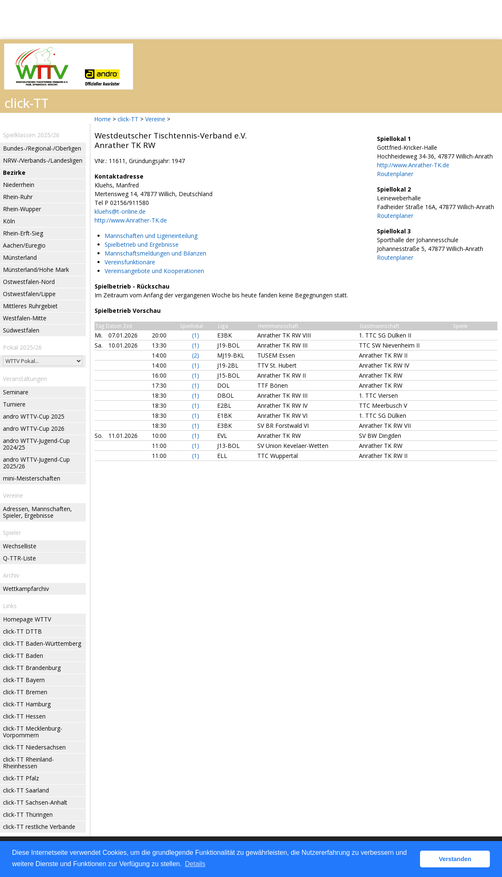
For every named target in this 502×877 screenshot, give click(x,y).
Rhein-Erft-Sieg (23, 233)
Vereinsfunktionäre (130, 262)
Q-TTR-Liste (19, 558)
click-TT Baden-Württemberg (42, 643)
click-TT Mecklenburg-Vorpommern (32, 731)
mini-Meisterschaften (31, 478)
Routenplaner (395, 174)
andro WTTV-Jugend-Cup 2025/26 (36, 462)
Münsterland (20, 257)
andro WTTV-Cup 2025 (33, 416)
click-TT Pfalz (21, 778)
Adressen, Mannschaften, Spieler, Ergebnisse (37, 512)
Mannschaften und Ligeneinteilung (151, 236)
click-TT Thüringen (28, 814)
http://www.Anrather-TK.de (131, 220)
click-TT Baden (23, 656)
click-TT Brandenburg (32, 668)
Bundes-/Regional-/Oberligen (42, 148)
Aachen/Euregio (24, 245)
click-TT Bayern (24, 680)
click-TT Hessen (24, 716)
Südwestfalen (21, 330)
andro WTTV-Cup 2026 (33, 428)
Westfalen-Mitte (24, 318)
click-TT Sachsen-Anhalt (35, 802)
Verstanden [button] (455, 859)
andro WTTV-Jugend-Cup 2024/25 (36, 444)
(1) (195, 335)
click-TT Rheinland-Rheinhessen (28, 762)
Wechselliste (19, 546)
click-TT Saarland (26, 790)
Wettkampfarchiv (26, 589)
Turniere (14, 404)
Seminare (15, 392)
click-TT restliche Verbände (39, 827)
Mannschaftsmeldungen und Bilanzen (155, 253)
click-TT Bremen (25, 692)
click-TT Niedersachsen (34, 747)
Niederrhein (18, 185)
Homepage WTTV (27, 619)
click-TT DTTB (22, 631)
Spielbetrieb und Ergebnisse (142, 244)
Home (102, 119)
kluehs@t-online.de (120, 211)
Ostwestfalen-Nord (29, 282)
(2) (195, 355)
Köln (9, 221)
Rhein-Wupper (22, 209)
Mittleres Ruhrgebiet (30, 306)
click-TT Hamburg (27, 704)
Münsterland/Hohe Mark (36, 270)
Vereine (155, 119)
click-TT (128, 119)
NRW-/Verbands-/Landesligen (42, 160)
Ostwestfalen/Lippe (29, 294)
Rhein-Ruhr (18, 197)
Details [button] (195, 863)
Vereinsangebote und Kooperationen (154, 271)
